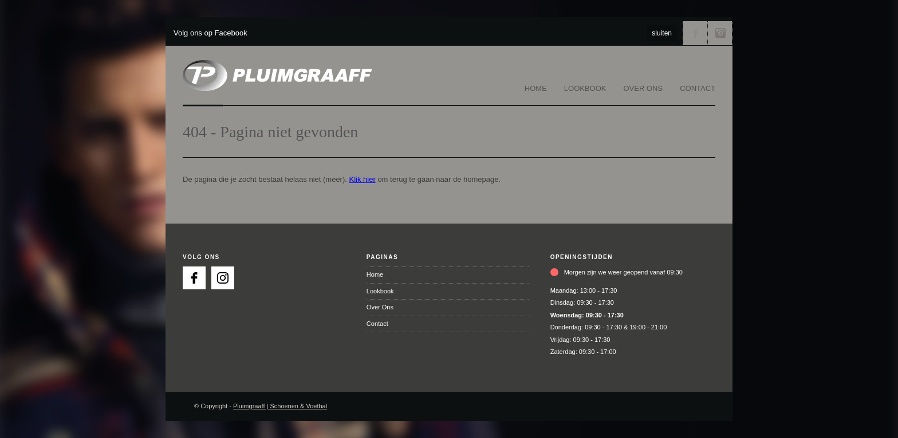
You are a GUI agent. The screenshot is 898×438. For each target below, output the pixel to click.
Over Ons (643, 88)
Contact (697, 88)
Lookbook (585, 88)
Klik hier (362, 179)
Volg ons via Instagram (720, 33)
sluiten (662, 33)
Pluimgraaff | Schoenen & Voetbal (280, 406)
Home (536, 88)
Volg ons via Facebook (695, 33)
